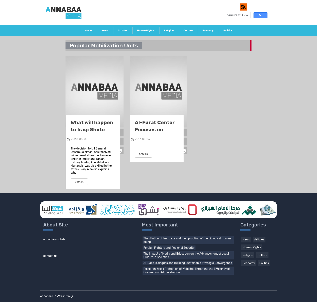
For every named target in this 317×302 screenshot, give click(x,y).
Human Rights (145, 30)
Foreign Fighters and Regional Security (169, 248)
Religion (169, 30)
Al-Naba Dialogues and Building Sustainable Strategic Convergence (188, 263)
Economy (207, 30)
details (79, 181)
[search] (237, 15)
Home (88, 30)
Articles (122, 30)
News (104, 30)
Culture (188, 30)
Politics (227, 30)
